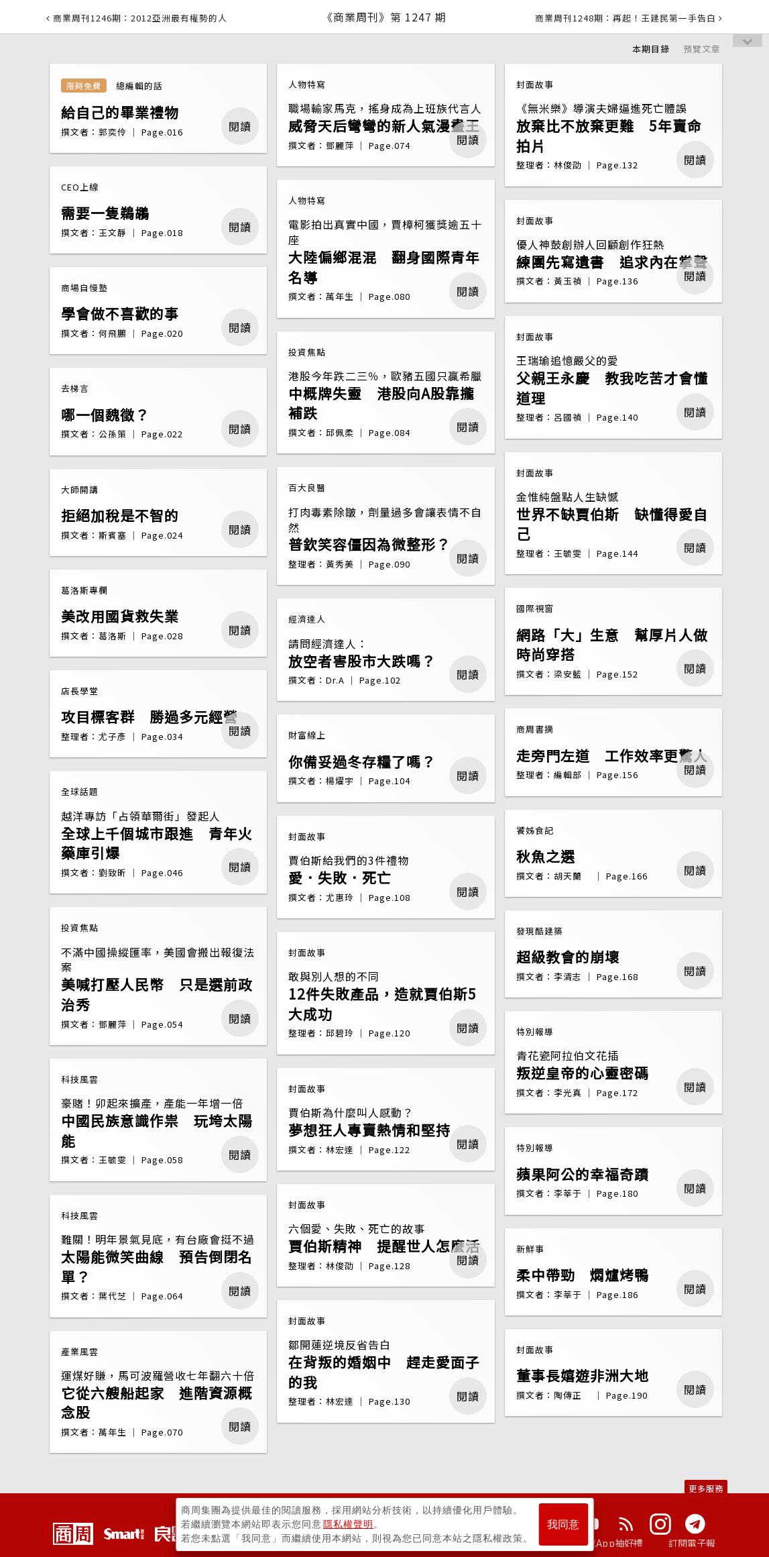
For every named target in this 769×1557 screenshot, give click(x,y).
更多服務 (706, 1488)
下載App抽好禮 (610, 1543)
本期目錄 (651, 48)
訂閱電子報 (692, 1543)
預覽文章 (702, 48)
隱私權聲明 (348, 1524)
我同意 (563, 1524)
